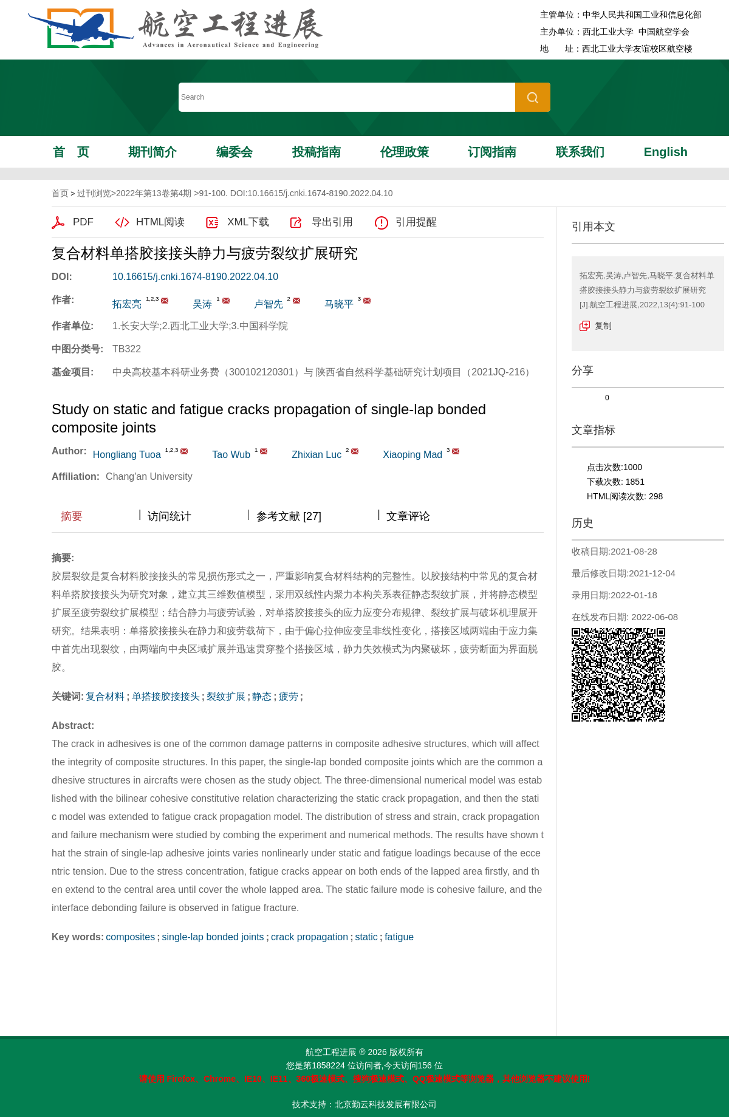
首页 (71, 152)
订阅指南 (492, 152)
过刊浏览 (94, 193)
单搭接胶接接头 (166, 696)
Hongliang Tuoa (127, 454)
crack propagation (309, 937)
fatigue (399, 937)
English (666, 152)
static (366, 937)
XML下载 (248, 222)
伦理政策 (404, 152)
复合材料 (105, 696)
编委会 (234, 152)
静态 (262, 696)
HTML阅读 (160, 222)
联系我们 (580, 152)
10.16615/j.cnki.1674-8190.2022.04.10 (195, 277)
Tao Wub (231, 454)
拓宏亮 (127, 304)
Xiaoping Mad (412, 454)
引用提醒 (416, 222)
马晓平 (339, 304)
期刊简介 (152, 152)
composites (130, 937)
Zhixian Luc (316, 454)
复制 (603, 325)
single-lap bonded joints (213, 937)
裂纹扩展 (226, 696)
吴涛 (202, 304)
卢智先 (268, 304)
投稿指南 (316, 152)
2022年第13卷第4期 (154, 193)
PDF (83, 222)
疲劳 (288, 696)
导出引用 (332, 222)
